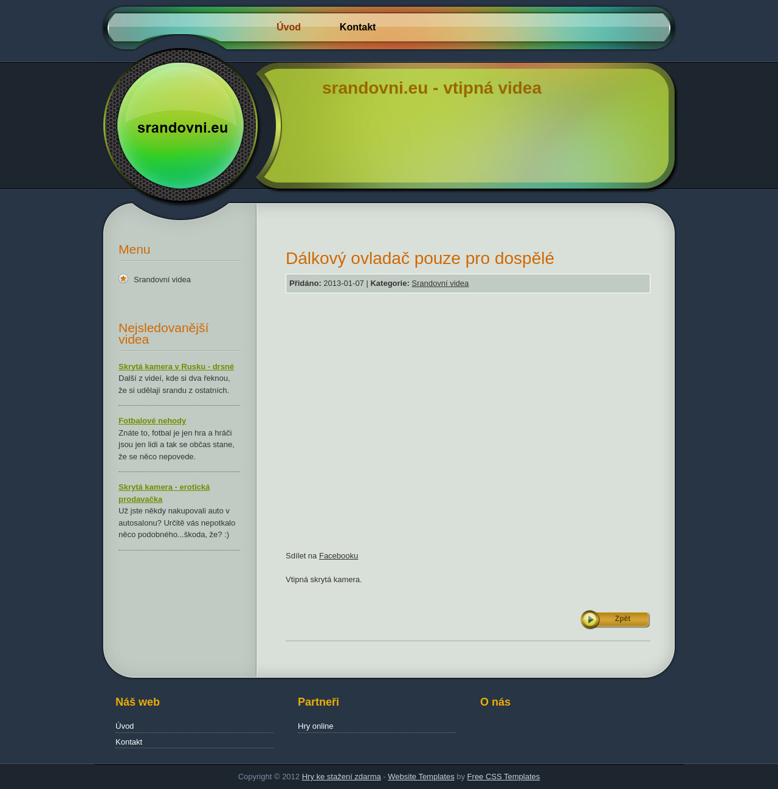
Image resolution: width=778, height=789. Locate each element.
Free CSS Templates (503, 776)
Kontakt (358, 27)
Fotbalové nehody (152, 420)
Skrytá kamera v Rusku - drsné (176, 366)
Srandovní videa (162, 279)
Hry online (316, 726)
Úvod (289, 27)
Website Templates (421, 776)
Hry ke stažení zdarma (341, 776)
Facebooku (338, 555)
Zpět (622, 618)
